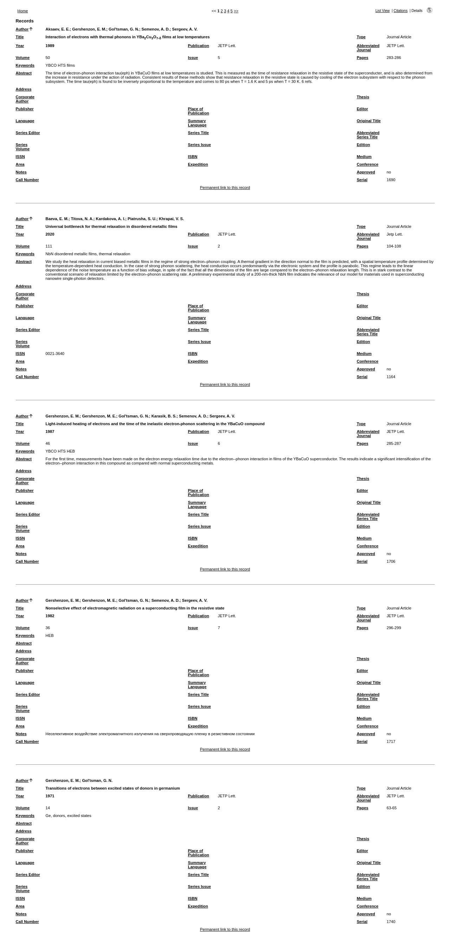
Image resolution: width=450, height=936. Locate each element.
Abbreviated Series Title (368, 135)
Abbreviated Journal (368, 48)
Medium (364, 156)
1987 (50, 431)
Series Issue (199, 145)
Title (20, 37)
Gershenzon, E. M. (89, 29)
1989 (50, 46)
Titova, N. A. (82, 219)
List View (382, 11)
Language (25, 121)
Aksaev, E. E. (58, 29)
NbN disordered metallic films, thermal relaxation (88, 254)
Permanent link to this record (225, 187)
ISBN (193, 156)
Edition (363, 145)
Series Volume (23, 147)
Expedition (198, 164)
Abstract (24, 73)
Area (20, 164)
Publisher (25, 109)
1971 (50, 796)
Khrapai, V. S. (171, 219)
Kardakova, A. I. (111, 219)
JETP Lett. (227, 46)
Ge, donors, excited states (68, 815)
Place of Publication (198, 111)
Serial (362, 180)
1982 (50, 616)
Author (22, 29)
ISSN (20, 156)
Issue (193, 57)
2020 (50, 234)
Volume (23, 57)
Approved (366, 172)
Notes (21, 172)
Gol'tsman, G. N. (124, 29)
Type (361, 37)
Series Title (198, 133)
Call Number (27, 180)
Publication (198, 46)
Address (24, 89)
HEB (50, 635)
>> (236, 11)
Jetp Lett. (395, 234)
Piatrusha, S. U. (142, 219)
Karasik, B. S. (164, 416)
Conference (368, 164)
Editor (362, 109)
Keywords (25, 65)
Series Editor (28, 133)
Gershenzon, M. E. (99, 416)
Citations (401, 11)
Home (23, 11)
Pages (362, 57)
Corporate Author (25, 99)
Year (20, 46)
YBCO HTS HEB (60, 451)
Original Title (369, 121)
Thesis (363, 97)
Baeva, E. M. (57, 219)
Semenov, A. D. (156, 29)
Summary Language (197, 123)
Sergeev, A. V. (185, 29)
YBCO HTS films (60, 65)
